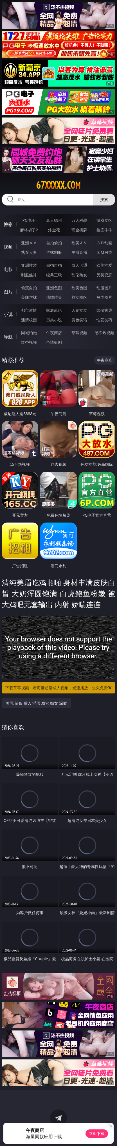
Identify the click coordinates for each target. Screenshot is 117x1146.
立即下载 (97, 1133)
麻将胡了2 (29, 229)
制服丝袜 (29, 274)
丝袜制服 (54, 252)
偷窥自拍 (29, 287)
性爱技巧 (104, 319)
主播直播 (79, 252)
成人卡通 (79, 265)
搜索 (104, 199)
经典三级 (54, 274)
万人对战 (79, 220)
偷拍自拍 (54, 265)
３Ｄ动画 (104, 242)
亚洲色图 (54, 287)
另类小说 (54, 319)
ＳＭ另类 (104, 252)
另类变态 (104, 274)
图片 (8, 292)
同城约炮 (29, 332)
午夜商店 (54, 332)
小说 (8, 314)
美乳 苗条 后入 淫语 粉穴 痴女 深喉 (36, 703)
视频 (8, 247)
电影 (8, 269)
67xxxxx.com (58, 185)
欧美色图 (79, 287)
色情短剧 (54, 342)
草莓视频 (79, 332)
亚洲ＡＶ (29, 242)
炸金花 (54, 229)
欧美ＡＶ (79, 242)
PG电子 (29, 220)
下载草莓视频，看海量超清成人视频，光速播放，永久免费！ (58, 687)
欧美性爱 (104, 265)
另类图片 (104, 297)
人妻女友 (79, 310)
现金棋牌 (79, 229)
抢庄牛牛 (104, 229)
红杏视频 (29, 342)
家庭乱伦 (54, 310)
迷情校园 (29, 319)
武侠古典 (104, 310)
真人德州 (54, 220)
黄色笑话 (79, 319)
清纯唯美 (54, 297)
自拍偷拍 (54, 242)
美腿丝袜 (29, 297)
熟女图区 (79, 297)
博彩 (8, 224)
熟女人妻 (29, 252)
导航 (8, 337)
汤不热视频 (104, 332)
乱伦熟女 (79, 274)
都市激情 (29, 310)
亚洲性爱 (29, 265)
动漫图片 (104, 287)
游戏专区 (104, 220)
